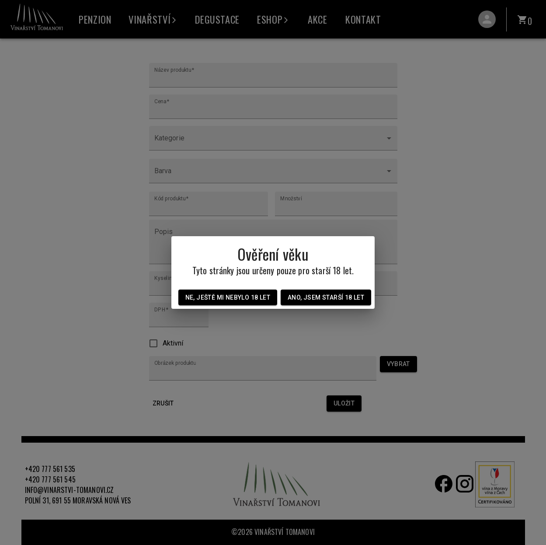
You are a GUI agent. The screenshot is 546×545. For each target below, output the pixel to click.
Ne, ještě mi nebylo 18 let (227, 298)
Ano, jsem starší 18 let (326, 298)
